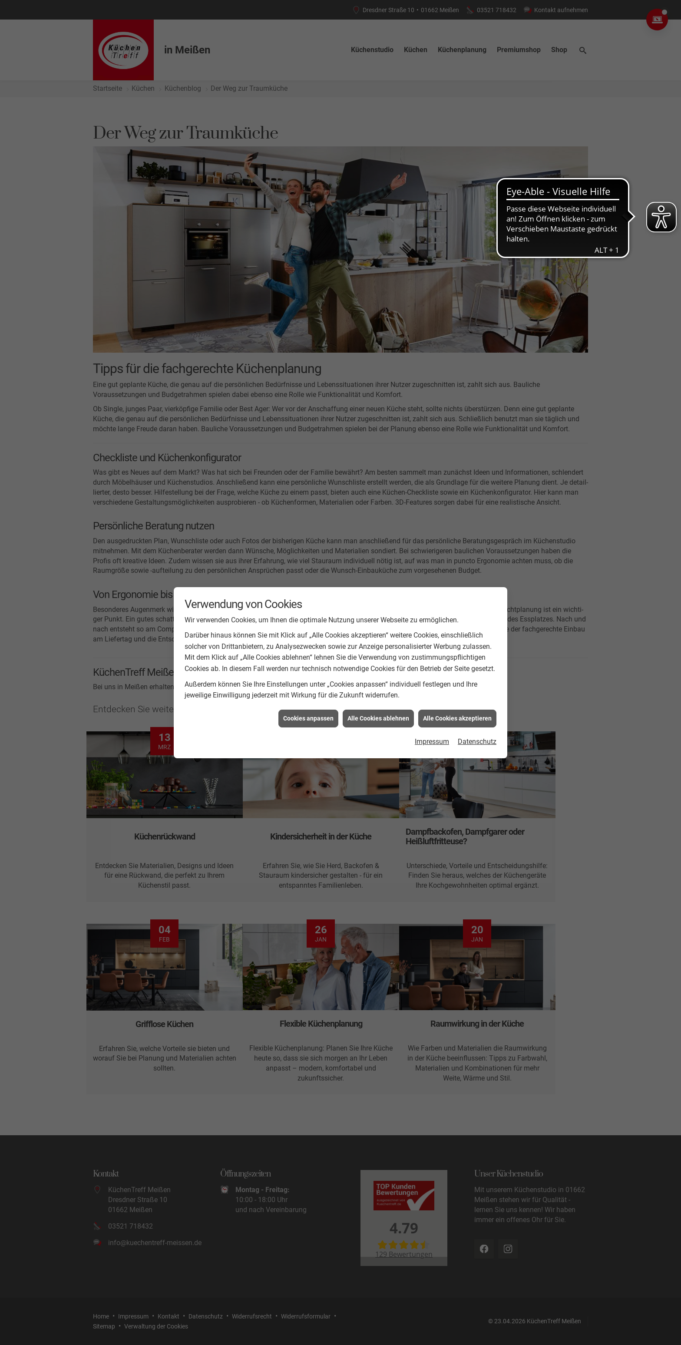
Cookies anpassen (308, 718)
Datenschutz (477, 741)
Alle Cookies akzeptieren (457, 718)
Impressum (432, 741)
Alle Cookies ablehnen (378, 718)
